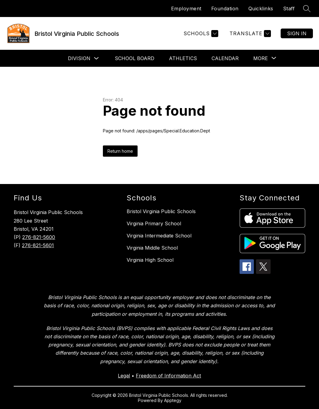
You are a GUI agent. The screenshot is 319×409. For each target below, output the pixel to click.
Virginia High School (150, 260)
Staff (289, 8)
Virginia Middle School (152, 248)
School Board (134, 58)
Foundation (225, 8)
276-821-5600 (38, 237)
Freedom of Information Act (168, 376)
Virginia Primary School (154, 223)
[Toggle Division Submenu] (96, 58)
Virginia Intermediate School (159, 236)
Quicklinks (260, 8)
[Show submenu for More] (260, 58)
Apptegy (172, 400)
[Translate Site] (249, 33)
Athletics (183, 58)
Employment (186, 8)
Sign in (297, 33)
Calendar (225, 58)
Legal (124, 376)
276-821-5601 (38, 245)
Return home (120, 151)
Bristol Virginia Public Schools (161, 211)
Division (79, 58)
